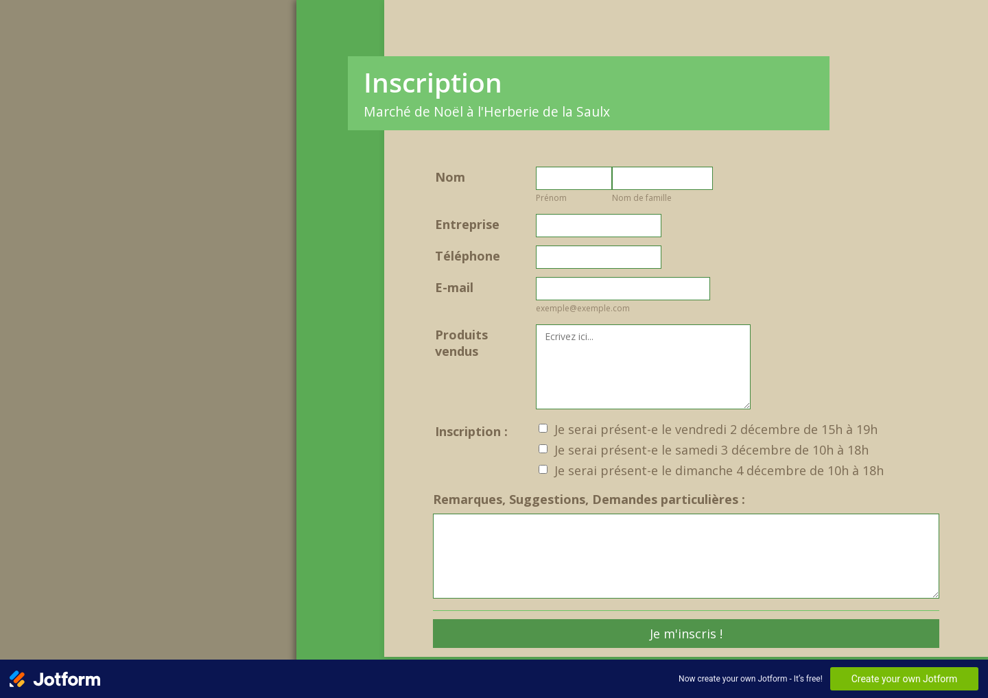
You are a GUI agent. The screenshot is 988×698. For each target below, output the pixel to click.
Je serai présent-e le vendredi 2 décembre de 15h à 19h (716, 429)
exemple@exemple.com (583, 308)
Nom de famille (642, 198)
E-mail (454, 287)
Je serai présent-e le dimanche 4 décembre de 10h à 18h (719, 470)
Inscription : (471, 431)
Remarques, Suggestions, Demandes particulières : (589, 499)
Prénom (551, 198)
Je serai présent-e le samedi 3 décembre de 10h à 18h (711, 450)
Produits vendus (461, 342)
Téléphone (467, 256)
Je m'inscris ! (686, 633)
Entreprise (467, 224)
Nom (450, 177)
